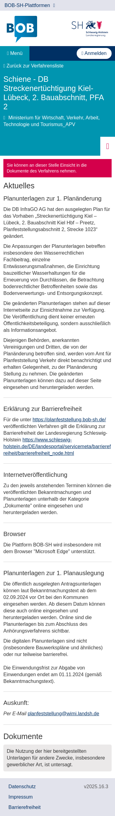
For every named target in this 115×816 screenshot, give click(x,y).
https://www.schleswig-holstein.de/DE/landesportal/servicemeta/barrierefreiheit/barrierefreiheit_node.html (57, 446)
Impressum (21, 797)
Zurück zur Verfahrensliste (33, 65)
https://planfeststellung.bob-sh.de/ (69, 419)
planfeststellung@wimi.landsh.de (63, 713)
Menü (14, 53)
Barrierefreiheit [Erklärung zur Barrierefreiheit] (25, 807)
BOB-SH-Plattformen (30, 5)
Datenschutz (22, 786)
